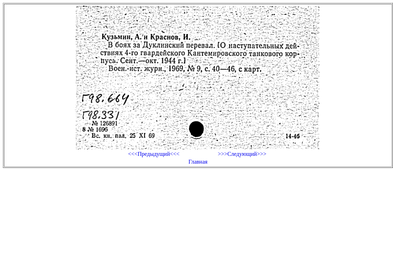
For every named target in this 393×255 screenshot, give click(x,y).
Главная (197, 162)
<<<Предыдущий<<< (153, 154)
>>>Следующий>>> (242, 154)
